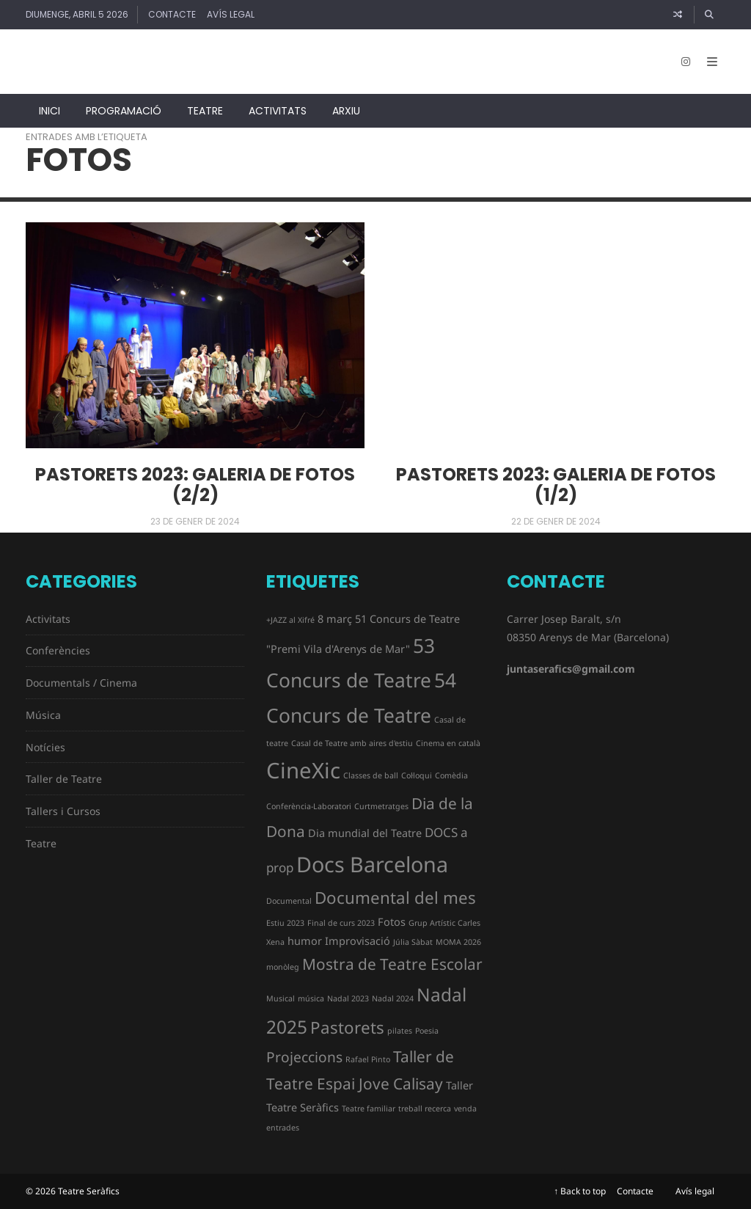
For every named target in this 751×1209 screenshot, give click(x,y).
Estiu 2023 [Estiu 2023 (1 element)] (285, 923)
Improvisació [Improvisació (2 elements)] (357, 941)
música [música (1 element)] (311, 998)
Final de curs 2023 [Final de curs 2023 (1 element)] (341, 923)
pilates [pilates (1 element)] (399, 1031)
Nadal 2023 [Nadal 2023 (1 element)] (348, 998)
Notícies (45, 747)
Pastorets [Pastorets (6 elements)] (347, 1027)
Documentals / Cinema (81, 683)
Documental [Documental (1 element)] (289, 901)
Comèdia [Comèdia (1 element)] (451, 775)
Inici (49, 110)
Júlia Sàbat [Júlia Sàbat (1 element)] (413, 942)
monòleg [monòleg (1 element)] (282, 967)
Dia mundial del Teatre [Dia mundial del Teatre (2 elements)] (365, 833)
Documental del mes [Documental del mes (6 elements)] (395, 897)
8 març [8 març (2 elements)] (335, 619)
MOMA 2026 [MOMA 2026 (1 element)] (458, 942)
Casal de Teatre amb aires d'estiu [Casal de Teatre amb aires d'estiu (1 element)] (352, 743)
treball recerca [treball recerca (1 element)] (424, 1108)
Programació (123, 110)
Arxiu (346, 110)
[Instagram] (686, 61)
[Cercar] (710, 14)
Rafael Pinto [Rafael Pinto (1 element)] (367, 1059)
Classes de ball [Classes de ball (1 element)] (370, 775)
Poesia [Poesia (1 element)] (427, 1031)
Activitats (278, 110)
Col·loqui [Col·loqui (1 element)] (416, 775)
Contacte (172, 14)
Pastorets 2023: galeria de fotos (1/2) (556, 484)
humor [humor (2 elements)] (304, 941)
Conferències (58, 650)
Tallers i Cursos (63, 811)
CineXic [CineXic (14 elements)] (303, 770)
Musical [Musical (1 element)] (280, 998)
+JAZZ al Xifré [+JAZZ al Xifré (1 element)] (290, 620)
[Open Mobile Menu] (712, 61)
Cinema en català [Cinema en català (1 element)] (448, 743)
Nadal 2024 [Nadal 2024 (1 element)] (393, 998)
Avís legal (230, 14)
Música (43, 715)
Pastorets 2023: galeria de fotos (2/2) (195, 484)
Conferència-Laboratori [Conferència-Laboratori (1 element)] (308, 806)
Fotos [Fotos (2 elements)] (392, 922)
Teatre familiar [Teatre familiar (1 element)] (368, 1108)
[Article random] (677, 14)
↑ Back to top (580, 1191)
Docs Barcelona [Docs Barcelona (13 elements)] (372, 864)
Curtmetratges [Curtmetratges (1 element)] (381, 806)
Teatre (205, 110)
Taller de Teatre (64, 779)
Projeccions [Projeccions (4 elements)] (304, 1057)
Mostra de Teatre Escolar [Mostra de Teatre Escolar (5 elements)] (392, 964)
